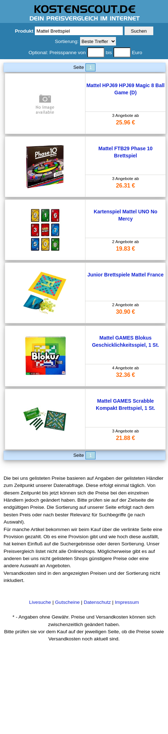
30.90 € (125, 312)
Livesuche (40, 602)
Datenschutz (97, 602)
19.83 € (125, 249)
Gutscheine (67, 602)
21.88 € (125, 438)
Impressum (127, 602)
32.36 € (125, 375)
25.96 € (125, 122)
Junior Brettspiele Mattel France (125, 275)
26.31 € (125, 186)
